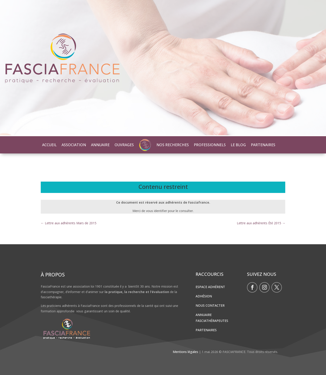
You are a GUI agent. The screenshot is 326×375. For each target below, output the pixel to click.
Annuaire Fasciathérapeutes (212, 318)
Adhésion (204, 296)
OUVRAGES (124, 144)
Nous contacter (210, 305)
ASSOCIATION (74, 144)
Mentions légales (185, 352)
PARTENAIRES (263, 144)
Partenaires (206, 330)
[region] (163, 68)
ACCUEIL (49, 144)
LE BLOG (238, 144)
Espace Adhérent (210, 287)
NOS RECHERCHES (172, 144)
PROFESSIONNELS (210, 144)
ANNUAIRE (100, 144)
